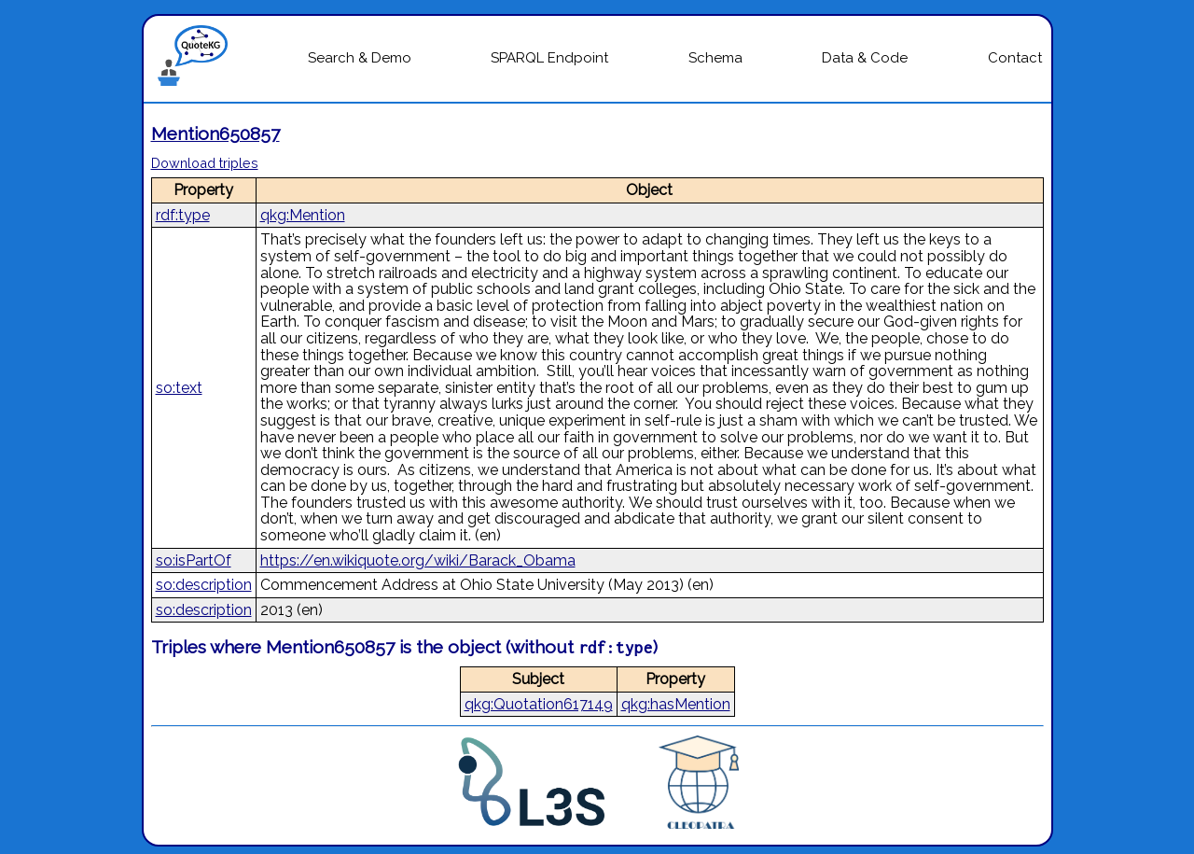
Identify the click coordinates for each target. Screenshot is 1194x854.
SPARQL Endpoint (549, 57)
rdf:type (183, 215)
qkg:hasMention (675, 704)
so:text (179, 388)
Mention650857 (215, 133)
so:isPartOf (193, 560)
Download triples (204, 163)
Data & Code (865, 57)
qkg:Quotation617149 (539, 704)
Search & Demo (359, 57)
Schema (715, 57)
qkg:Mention (302, 215)
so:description (204, 585)
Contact (1015, 57)
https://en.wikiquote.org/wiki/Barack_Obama (418, 560)
